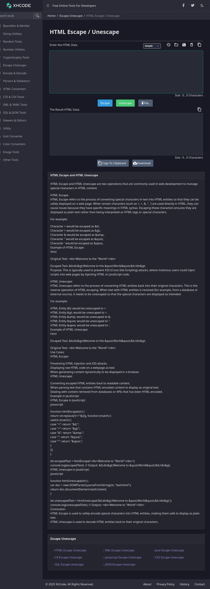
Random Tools (13, 41)
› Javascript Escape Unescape (126, 562)
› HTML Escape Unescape (75, 554)
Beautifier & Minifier (17, 26)
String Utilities (13, 34)
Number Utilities (15, 49)
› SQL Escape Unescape (74, 569)
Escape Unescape (15, 65)
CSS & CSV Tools (14, 97)
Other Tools (12, 160)
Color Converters (15, 144)
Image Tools (12, 152)
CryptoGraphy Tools (17, 57)
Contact (200, 584)
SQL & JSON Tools (16, 113)
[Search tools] (20, 15)
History (184, 584)
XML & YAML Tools (16, 105)
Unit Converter (14, 136)
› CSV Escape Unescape (170, 562)
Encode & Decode (16, 73)
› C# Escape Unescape (73, 562)
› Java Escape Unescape (170, 554)
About (147, 584)
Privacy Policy (165, 584)
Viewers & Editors (16, 120)
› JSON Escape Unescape (123, 569)
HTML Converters (15, 89)
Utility (8, 128)
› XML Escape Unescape (122, 554)
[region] (24, 300)
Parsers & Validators (17, 81)
